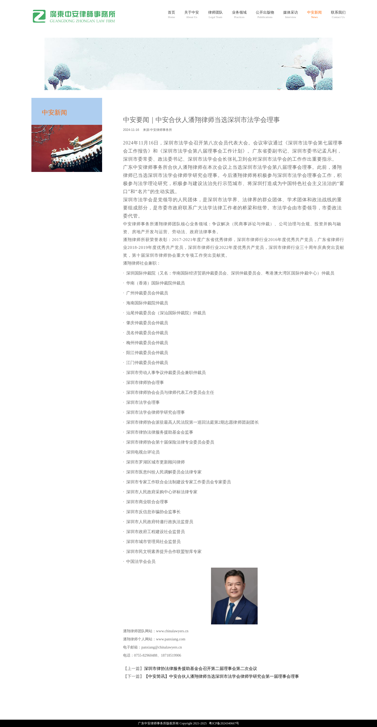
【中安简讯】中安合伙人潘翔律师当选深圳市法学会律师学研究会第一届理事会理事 (221, 676)
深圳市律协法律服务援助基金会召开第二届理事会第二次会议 (200, 668)
